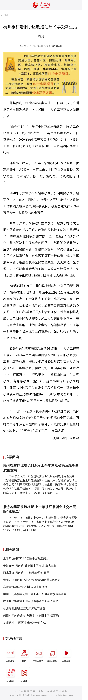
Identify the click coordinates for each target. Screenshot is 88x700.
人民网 (4, 15)
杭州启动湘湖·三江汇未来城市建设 (24, 608)
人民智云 (10, 674)
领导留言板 (52, 654)
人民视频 (66, 654)
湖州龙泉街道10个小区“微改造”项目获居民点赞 (31, 579)
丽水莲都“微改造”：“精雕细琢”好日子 (26, 572)
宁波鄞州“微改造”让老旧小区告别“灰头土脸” (30, 565)
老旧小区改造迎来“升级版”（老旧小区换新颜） (31, 615)
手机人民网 (38, 654)
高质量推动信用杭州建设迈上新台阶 (25, 586)
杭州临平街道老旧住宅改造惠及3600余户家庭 (30, 601)
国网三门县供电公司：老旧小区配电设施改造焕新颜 (34, 594)
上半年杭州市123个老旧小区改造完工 (25, 558)
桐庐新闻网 (57, 46)
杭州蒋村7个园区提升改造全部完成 (24, 622)
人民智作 (24, 674)
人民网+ (24, 654)
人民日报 (10, 654)
